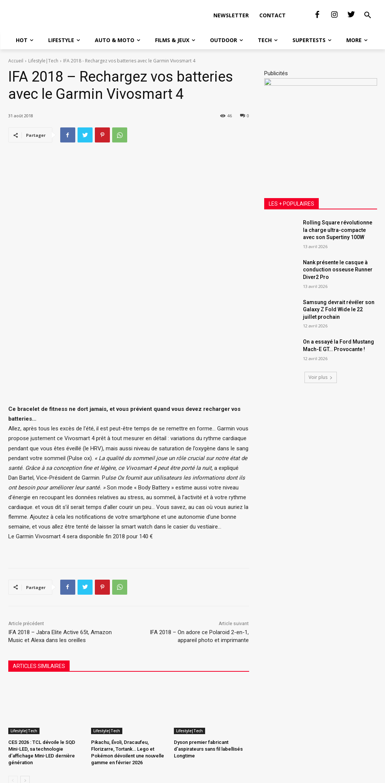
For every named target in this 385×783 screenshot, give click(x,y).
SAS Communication (134, 776)
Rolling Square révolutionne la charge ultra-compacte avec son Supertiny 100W (337, 254)
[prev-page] (13, 745)
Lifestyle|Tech (43, 85)
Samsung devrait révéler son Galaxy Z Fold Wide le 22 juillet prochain (338, 334)
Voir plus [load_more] (321, 402)
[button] (368, 28)
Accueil (15, 85)
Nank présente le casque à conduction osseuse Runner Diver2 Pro (338, 294)
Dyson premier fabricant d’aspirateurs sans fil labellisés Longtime (208, 713)
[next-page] (25, 745)
